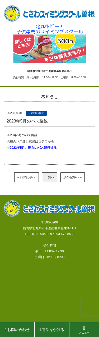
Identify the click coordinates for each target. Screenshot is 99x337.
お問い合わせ (17, 330)
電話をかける (52, 330)
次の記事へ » (72, 177)
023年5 (17, 148)
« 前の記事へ (26, 177)
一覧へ (49, 177)
